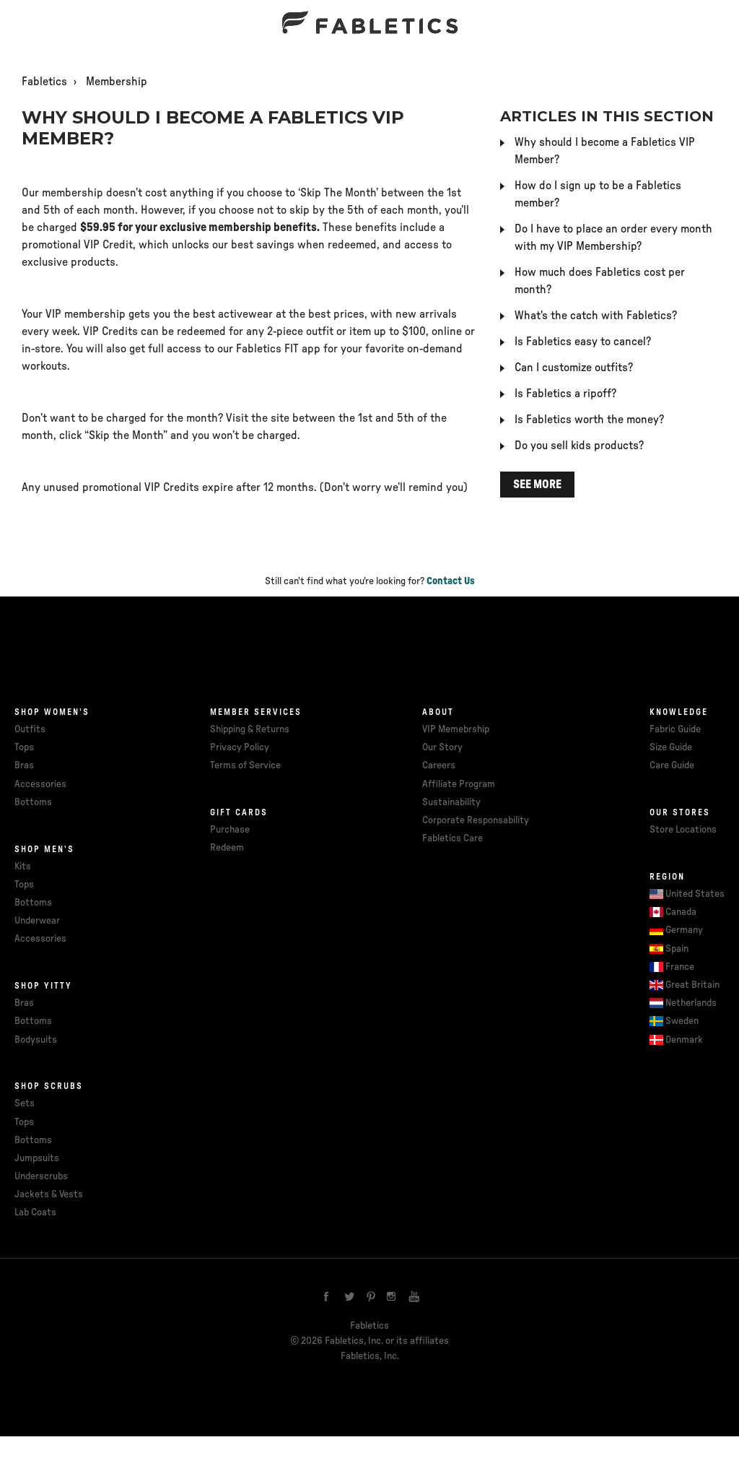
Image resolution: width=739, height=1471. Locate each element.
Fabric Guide (675, 729)
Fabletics (44, 81)
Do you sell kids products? (579, 445)
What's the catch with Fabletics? (596, 315)
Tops (24, 747)
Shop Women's (51, 712)
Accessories (40, 784)
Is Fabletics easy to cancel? (583, 341)
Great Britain (692, 985)
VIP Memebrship (455, 729)
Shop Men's (44, 849)
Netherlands (691, 1003)
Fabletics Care (452, 838)
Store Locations (683, 830)
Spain (676, 949)
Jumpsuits (36, 1158)
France (679, 967)
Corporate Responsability (475, 820)
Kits (22, 867)
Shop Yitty (43, 985)
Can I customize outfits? (574, 367)
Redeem (227, 848)
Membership (116, 81)
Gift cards (239, 812)
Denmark (684, 1040)
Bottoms (33, 802)
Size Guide (671, 747)
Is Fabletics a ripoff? (565, 393)
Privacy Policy (239, 747)
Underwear (37, 921)
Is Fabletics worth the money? (589, 419)
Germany (684, 930)
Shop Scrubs (48, 1086)
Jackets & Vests (48, 1194)
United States (695, 894)
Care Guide (672, 765)
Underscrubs (41, 1176)
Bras (24, 765)
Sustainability (451, 802)
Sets (24, 1103)
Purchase (230, 830)
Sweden (682, 1021)
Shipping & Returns (249, 729)
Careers (438, 765)
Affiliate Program (458, 784)
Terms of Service (245, 765)
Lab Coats (35, 1212)
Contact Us (451, 581)
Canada (680, 912)
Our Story (442, 747)
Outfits (29, 729)
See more (537, 484)
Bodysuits (35, 1040)
